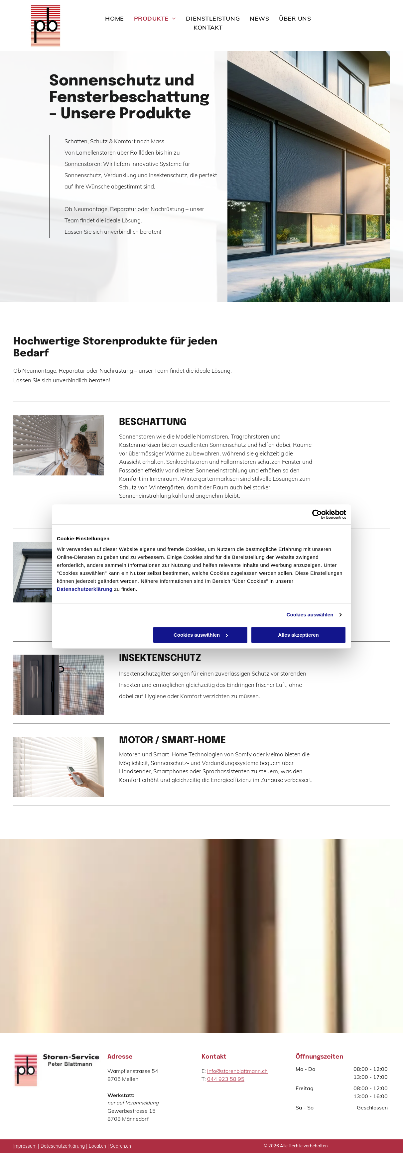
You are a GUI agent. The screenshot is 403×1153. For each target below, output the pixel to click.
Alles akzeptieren (298, 635)
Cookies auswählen (310, 614)
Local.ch (97, 1146)
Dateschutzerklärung (63, 1146)
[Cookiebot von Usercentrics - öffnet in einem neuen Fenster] (317, 514)
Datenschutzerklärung (85, 589)
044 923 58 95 (225, 1079)
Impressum (25, 1146)
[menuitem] (114, 18)
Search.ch (120, 1146)
